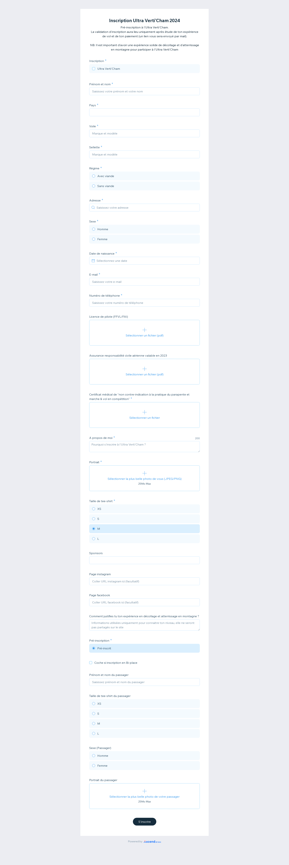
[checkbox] (144, 69)
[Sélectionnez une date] (146, 260)
